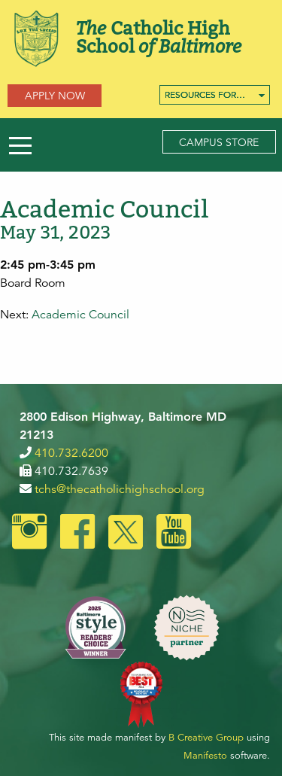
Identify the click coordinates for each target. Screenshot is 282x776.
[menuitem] (214, 95)
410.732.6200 (71, 453)
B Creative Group (206, 738)
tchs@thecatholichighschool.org (120, 489)
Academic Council (80, 314)
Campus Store (219, 142)
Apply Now (55, 95)
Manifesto (205, 756)
